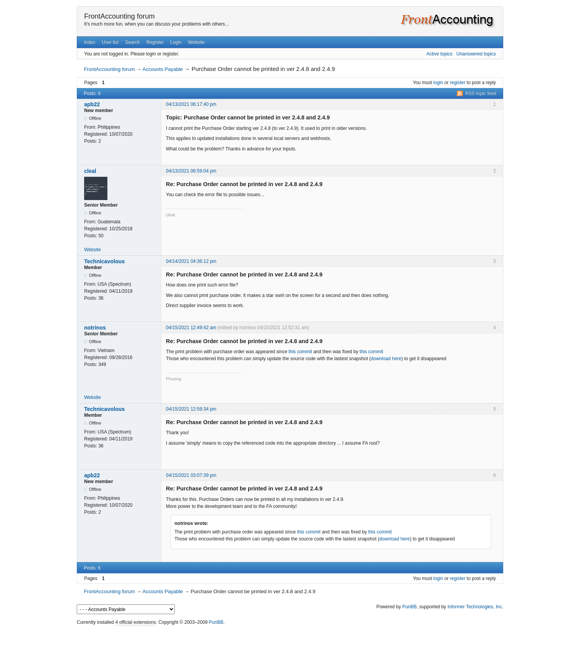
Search (132, 42)
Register (155, 42)
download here (386, 358)
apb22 (92, 104)
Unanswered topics (476, 54)
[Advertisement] (290, 644)
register (457, 82)
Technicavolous (104, 261)
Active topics (439, 54)
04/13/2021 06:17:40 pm (191, 104)
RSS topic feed (480, 93)
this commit (300, 351)
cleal (90, 171)
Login (175, 42)
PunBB (409, 606)
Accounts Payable (162, 69)
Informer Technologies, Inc (474, 606)
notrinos (95, 328)
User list (110, 42)
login (438, 82)
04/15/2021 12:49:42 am (191, 327)
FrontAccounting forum (119, 16)
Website (196, 42)
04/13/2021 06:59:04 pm (191, 171)
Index (89, 42)
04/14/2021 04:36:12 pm (191, 261)
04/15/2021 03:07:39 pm (191, 475)
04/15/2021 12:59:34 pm (191, 409)
